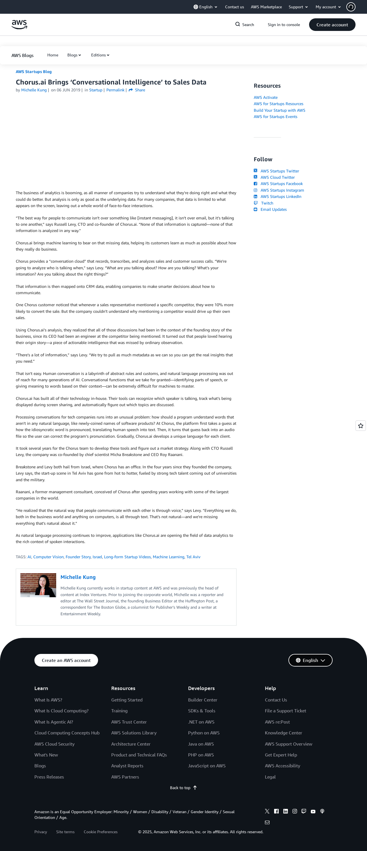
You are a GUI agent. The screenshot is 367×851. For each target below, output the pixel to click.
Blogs (72, 54)
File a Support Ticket (285, 711)
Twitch (263, 203)
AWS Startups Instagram (279, 190)
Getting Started (126, 700)
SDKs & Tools (201, 711)
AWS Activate (266, 97)
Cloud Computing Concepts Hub (66, 733)
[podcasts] (322, 812)
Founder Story (78, 556)
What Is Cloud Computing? (61, 711)
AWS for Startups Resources (278, 103)
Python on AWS (204, 733)
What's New (46, 755)
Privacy (40, 831)
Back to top (183, 787)
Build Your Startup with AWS (279, 110)
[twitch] (304, 812)
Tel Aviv (193, 556)
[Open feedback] (361, 425)
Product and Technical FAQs (139, 755)
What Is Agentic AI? (53, 722)
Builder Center (202, 700)
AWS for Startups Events (275, 116)
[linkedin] (285, 812)
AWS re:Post (277, 722)
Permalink (115, 89)
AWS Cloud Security (54, 744)
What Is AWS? (48, 700)
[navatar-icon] (351, 6)
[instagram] (294, 812)
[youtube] (313, 812)
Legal (270, 777)
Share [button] (137, 89)
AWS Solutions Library (134, 733)
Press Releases (49, 777)
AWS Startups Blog (34, 71)
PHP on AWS (201, 755)
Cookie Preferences (101, 831)
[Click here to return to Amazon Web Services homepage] (19, 27)
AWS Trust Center (129, 722)
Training (119, 711)
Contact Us (276, 700)
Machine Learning (168, 556)
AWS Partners (125, 777)
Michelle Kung (34, 89)
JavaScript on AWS (207, 766)
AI (29, 556)
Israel (97, 556)
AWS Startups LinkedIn (277, 196)
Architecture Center (131, 744)
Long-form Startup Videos (127, 556)
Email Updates (270, 209)
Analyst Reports (127, 766)
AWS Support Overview (288, 744)
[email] (267, 823)
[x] (267, 812)
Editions (98, 54)
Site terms (65, 831)
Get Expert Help (281, 755)
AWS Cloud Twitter (274, 177)
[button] (356, 7)
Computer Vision (48, 556)
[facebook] (276, 812)
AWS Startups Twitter (276, 170)
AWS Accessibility (282, 766)
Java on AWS (201, 744)
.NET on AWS (201, 722)
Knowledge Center (283, 733)
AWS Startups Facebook (278, 183)
